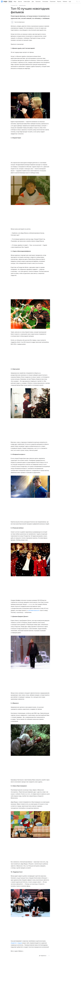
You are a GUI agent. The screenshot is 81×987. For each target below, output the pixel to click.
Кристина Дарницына (20, 22)
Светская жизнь (22, 5)
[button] (30, 105)
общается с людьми (16, 943)
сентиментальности (33, 610)
